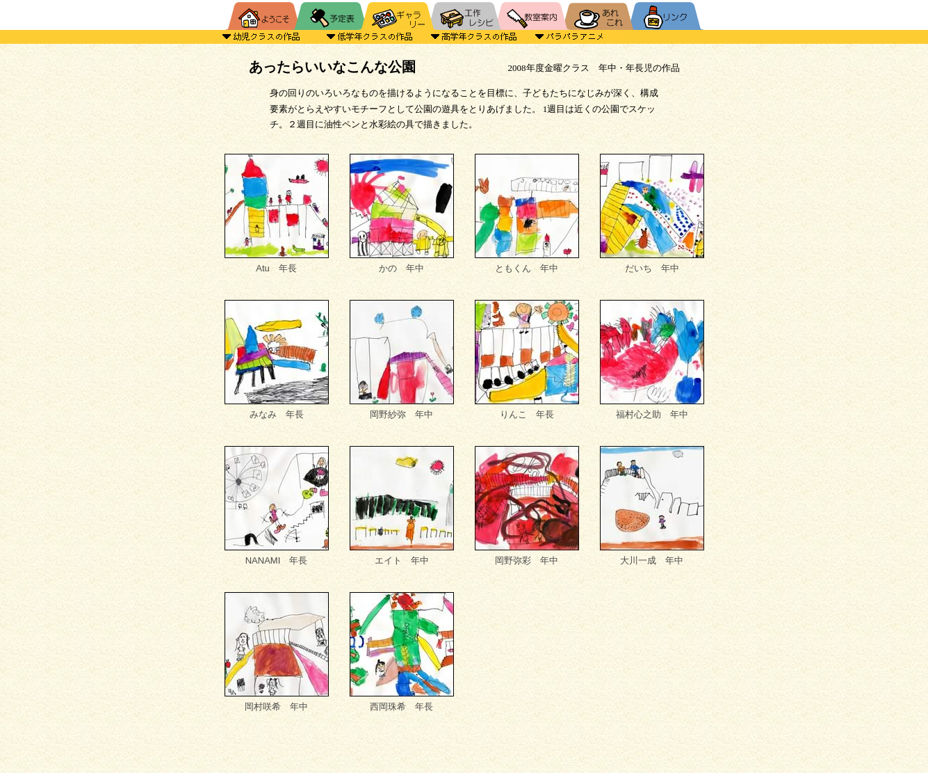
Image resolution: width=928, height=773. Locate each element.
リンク (667, 15)
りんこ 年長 (527, 360)
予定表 (331, 15)
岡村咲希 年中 (277, 652)
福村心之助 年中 (652, 360)
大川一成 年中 (652, 506)
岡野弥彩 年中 (527, 506)
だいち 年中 (652, 213)
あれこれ (597, 15)
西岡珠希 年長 (402, 652)
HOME (261, 15)
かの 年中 (402, 213)
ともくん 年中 (527, 213)
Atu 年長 (277, 213)
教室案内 (531, 15)
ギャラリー (397, 15)
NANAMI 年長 (277, 506)
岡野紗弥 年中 (402, 360)
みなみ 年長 (277, 360)
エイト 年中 (402, 506)
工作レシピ (464, 15)
